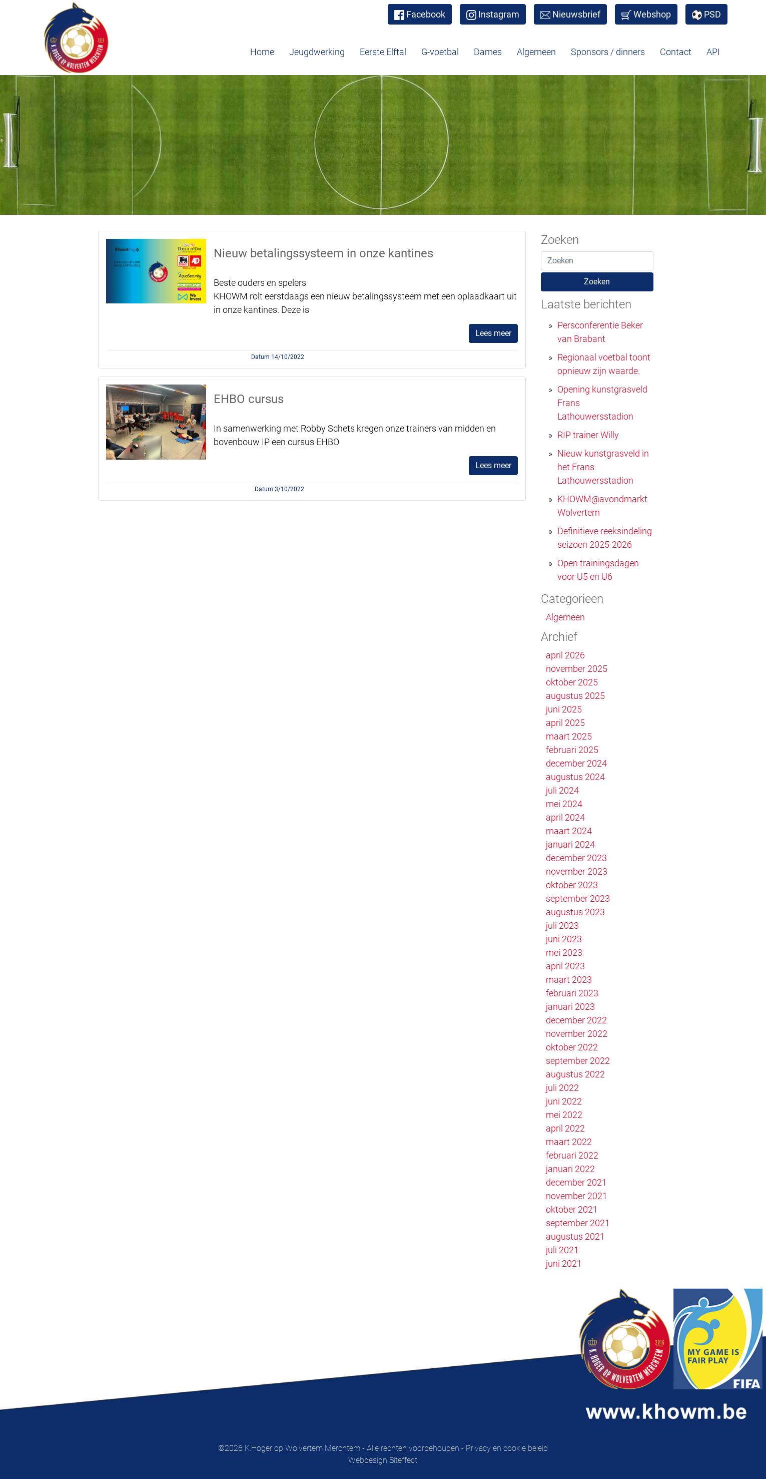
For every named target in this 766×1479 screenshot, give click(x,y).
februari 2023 (572, 993)
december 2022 (576, 1020)
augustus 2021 (575, 1236)
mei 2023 (564, 952)
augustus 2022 (575, 1074)
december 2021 (576, 1182)
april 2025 (565, 722)
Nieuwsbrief (570, 14)
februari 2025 (572, 750)
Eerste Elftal (383, 52)
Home (262, 52)
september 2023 (578, 898)
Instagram (492, 14)
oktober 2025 (572, 682)
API (713, 52)
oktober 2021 (572, 1209)
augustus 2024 (575, 777)
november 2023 (576, 871)
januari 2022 (570, 1169)
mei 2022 (564, 1115)
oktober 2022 (572, 1047)
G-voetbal (440, 52)
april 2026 (565, 655)
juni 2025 (564, 709)
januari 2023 (570, 1006)
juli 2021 (562, 1250)
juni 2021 (564, 1263)
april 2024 (565, 817)
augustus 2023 (575, 912)
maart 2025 (569, 736)
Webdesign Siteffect (382, 1460)
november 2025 (576, 668)
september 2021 (578, 1223)
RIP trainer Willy (588, 435)
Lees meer (493, 333)
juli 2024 (562, 790)
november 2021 (576, 1196)
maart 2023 (569, 979)
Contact (675, 52)
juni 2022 (564, 1101)
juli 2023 (562, 925)
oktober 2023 (572, 885)
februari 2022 (572, 1155)
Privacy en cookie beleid (507, 1448)
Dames (488, 52)
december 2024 (576, 763)
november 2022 (576, 1033)
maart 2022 (569, 1142)
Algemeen (536, 52)
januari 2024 (570, 844)
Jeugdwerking (317, 52)
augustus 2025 (575, 695)
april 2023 (565, 966)
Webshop (646, 14)
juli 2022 (562, 1087)
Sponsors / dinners (608, 52)
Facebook (419, 14)
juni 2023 (564, 939)
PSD (706, 14)
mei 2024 (564, 804)
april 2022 (565, 1128)
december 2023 (576, 858)
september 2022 (578, 1060)
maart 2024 (569, 831)
